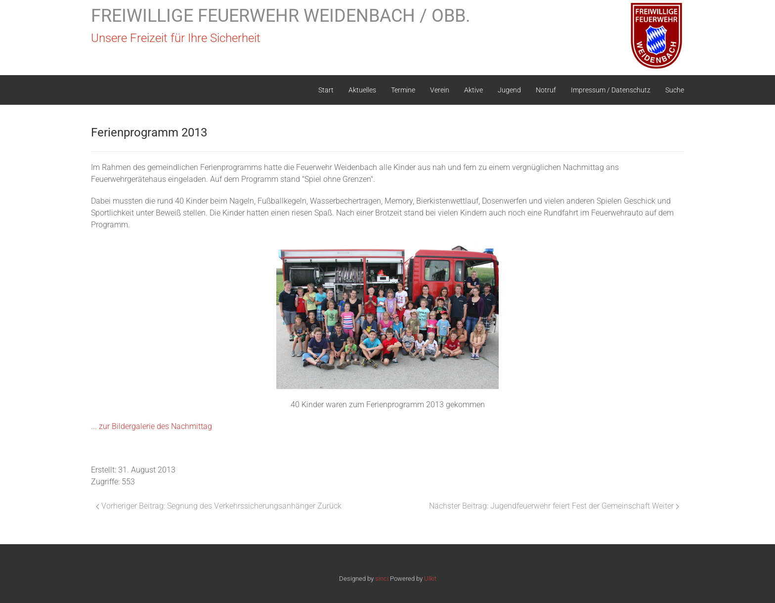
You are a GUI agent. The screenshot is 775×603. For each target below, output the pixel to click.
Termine (403, 90)
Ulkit (430, 578)
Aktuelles (362, 90)
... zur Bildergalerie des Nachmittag (151, 426)
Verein (439, 90)
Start (326, 90)
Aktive (473, 90)
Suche (674, 90)
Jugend (509, 90)
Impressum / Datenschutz (610, 90)
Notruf (546, 90)
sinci (381, 578)
